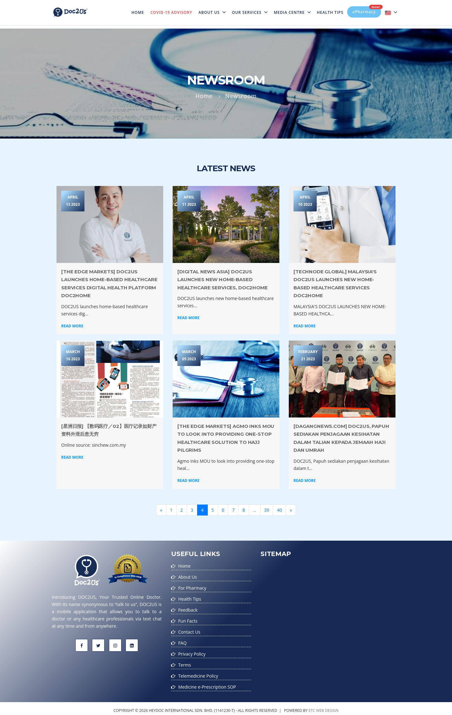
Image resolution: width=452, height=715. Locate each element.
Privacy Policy (192, 651)
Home (139, 8)
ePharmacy (366, 10)
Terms (184, 662)
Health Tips (330, 12)
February (308, 356)
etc (312, 706)
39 (266, 510)
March (73, 356)
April (73, 201)
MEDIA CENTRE (292, 12)
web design (327, 706)
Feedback (188, 609)
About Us (212, 12)
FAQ (182, 641)
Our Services (249, 12)
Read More (72, 326)
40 (279, 510)
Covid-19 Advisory (171, 12)
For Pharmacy (192, 587)
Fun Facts (187, 619)
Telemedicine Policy (198, 673)
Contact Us (189, 630)
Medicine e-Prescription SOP (207, 683)
